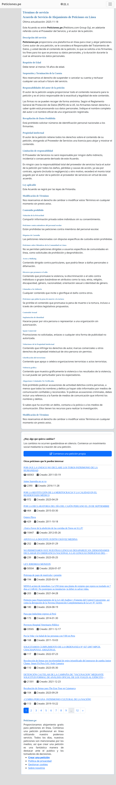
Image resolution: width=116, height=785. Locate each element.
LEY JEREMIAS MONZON (37, 564)
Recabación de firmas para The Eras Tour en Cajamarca (50, 688)
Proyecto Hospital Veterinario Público (41, 625)
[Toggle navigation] (110, 4)
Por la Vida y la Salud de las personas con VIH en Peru (49, 636)
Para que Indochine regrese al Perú (40, 614)
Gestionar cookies (38, 764)
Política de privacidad (40, 761)
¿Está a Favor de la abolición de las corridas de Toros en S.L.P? (53, 528)
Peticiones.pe (11, 4)
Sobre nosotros (36, 768)
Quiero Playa (30, 517)
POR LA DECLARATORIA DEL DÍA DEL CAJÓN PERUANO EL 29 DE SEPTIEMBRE (66, 506)
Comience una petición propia (68, 453)
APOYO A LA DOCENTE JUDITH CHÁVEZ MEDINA (50, 539)
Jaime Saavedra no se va (35, 481)
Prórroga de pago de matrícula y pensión (42, 575)
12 (77, 710)
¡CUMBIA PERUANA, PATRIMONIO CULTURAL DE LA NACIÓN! (57, 699)
